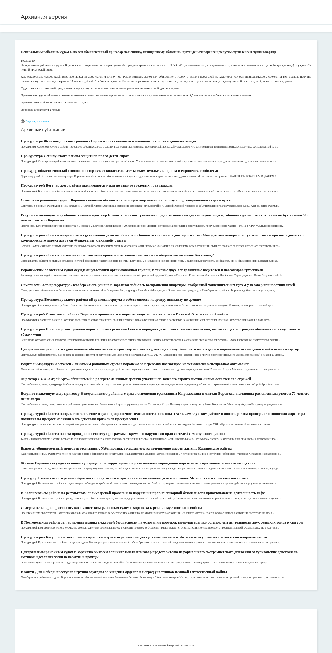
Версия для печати (37, 121)
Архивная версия (44, 16)
